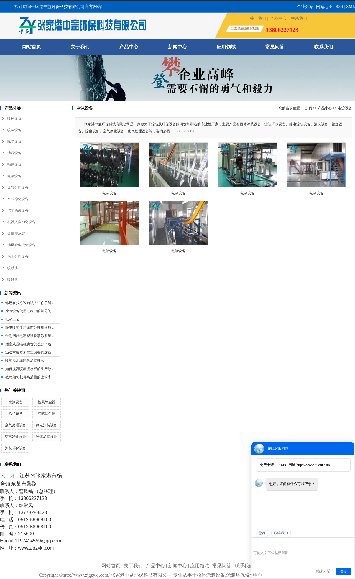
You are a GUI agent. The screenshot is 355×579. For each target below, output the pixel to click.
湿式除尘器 (46, 414)
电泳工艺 (12, 319)
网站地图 (324, 6)
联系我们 (299, 18)
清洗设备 (14, 153)
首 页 (308, 108)
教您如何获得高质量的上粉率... (29, 377)
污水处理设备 (18, 256)
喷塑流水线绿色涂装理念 (24, 360)
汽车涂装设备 (18, 210)
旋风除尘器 (46, 402)
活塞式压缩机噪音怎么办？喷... (29, 344)
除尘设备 (14, 141)
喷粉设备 (14, 118)
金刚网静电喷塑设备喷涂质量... (29, 336)
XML (350, 6)
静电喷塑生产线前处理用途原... (29, 327)
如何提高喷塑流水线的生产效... (29, 369)
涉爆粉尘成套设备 (21, 245)
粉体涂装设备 (46, 437)
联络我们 (281, 533)
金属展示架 (16, 233)
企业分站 (305, 6)
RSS (339, 6)
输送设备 (14, 164)
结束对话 (323, 571)
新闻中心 (177, 46)
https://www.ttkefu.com (313, 465)
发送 (343, 572)
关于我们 (258, 18)
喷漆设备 (14, 130)
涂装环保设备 (15, 448)
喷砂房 (12, 268)
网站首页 (31, 46)
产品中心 (278, 18)
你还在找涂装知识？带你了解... (29, 303)
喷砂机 (12, 279)
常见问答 (274, 46)
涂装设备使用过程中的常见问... (29, 311)
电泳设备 (14, 176)
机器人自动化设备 (21, 222)
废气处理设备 (18, 187)
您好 (262, 533)
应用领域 (226, 46)
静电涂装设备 (46, 425)
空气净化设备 (18, 199)
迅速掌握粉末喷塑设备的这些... (29, 352)
